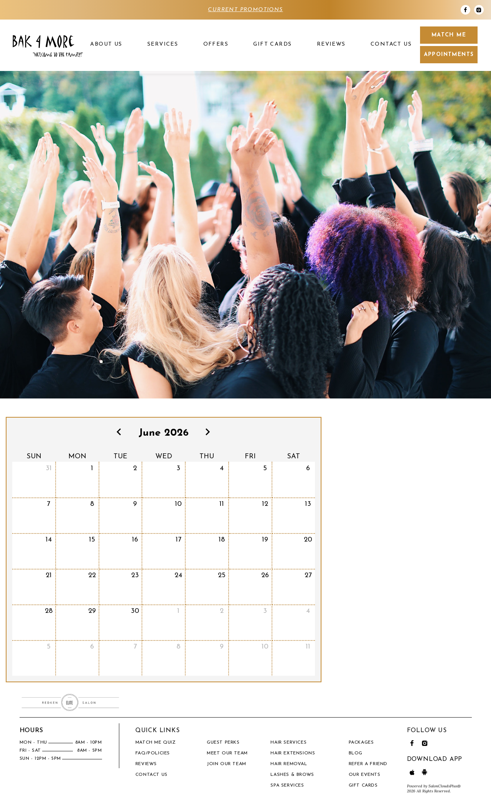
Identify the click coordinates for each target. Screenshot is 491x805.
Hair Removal (288, 764)
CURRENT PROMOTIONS (245, 10)
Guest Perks (223, 742)
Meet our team (227, 753)
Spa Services (287, 785)
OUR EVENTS (365, 774)
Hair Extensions (292, 753)
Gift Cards (272, 44)
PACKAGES (361, 742)
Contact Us (391, 44)
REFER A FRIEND (368, 764)
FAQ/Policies (152, 753)
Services (162, 44)
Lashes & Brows (292, 774)
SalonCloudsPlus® (444, 786)
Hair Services (288, 742)
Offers (215, 44)
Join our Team (226, 764)
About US (106, 44)
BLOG (355, 753)
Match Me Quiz (155, 742)
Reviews (331, 44)
